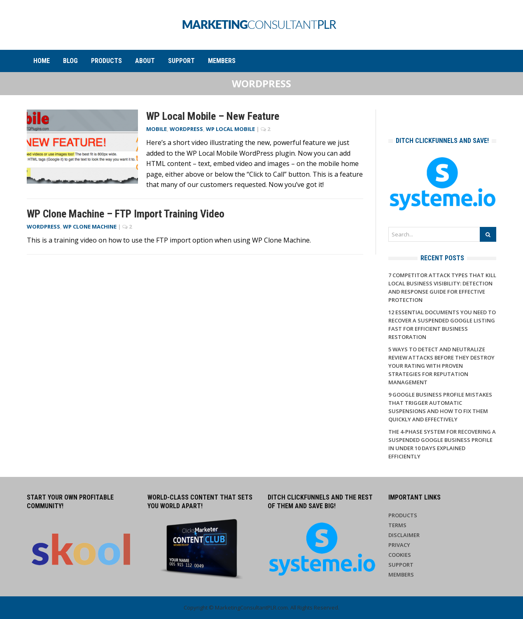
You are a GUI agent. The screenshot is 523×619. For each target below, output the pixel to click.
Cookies (399, 554)
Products (106, 61)
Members (222, 61)
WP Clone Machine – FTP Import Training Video (125, 214)
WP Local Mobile (230, 129)
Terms (397, 525)
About (145, 61)
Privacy (399, 545)
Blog (70, 61)
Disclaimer (404, 535)
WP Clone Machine (90, 226)
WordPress (186, 129)
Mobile (156, 129)
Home (41, 61)
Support (181, 61)
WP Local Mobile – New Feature (212, 116)
